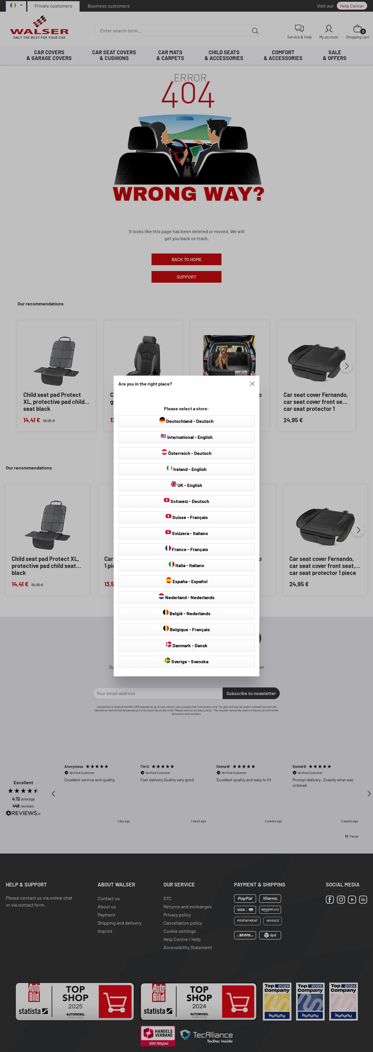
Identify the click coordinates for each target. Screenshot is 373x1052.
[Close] (252, 383)
